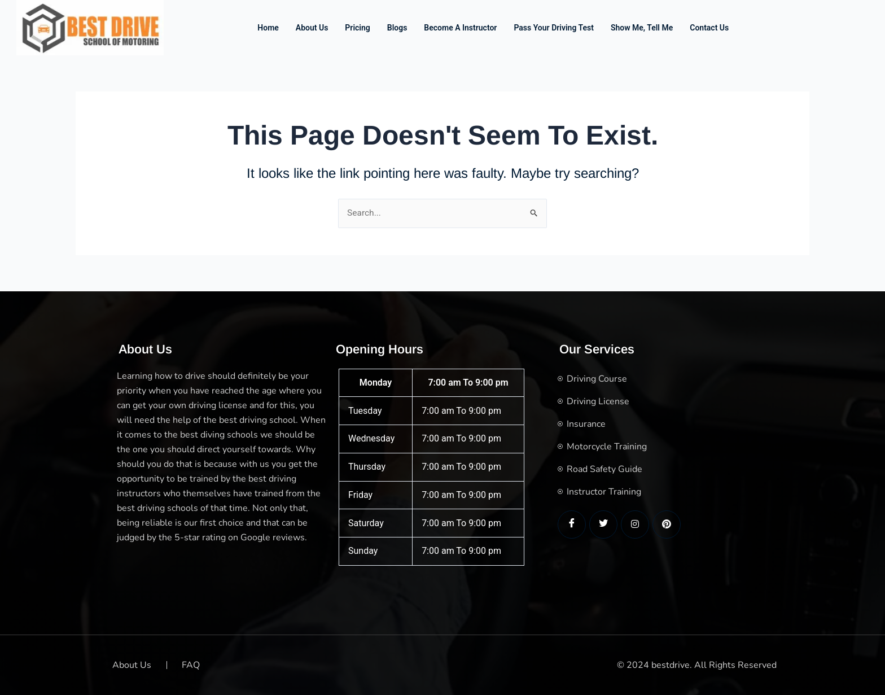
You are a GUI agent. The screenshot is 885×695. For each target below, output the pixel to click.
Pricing (357, 27)
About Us (312, 27)
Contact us (709, 27)
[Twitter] (603, 524)
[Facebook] (572, 524)
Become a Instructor (460, 27)
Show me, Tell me (642, 27)
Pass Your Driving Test (553, 27)
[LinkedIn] (635, 524)
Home (268, 27)
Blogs (397, 27)
